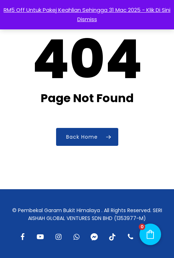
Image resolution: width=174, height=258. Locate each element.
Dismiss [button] (87, 19)
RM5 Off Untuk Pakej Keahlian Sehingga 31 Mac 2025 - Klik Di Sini (87, 10)
